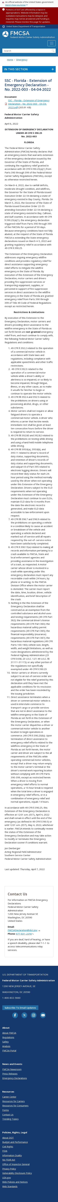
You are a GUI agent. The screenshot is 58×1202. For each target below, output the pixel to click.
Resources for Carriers (13, 1101)
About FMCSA (9, 1032)
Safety (5, 1041)
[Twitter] (24, 1015)
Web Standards (9, 1186)
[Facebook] (15, 1015)
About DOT (8, 1137)
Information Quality (12, 1155)
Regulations (8, 1037)
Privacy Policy (9, 1168)
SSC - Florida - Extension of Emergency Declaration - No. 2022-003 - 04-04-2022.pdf (28, 104)
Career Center (9, 1096)
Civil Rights (7, 1146)
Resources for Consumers (15, 1105)
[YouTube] (43, 1015)
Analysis (6, 1046)
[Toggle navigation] (51, 43)
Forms (5, 1110)
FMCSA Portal (9, 1050)
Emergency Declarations (14, 1078)
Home (10, 59)
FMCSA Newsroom (11, 1069)
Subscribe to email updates (20, 1007)
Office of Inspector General (16, 1164)
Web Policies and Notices (15, 1181)
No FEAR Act (8, 1159)
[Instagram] (34, 1015)
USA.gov (6, 1177)
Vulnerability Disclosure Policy (17, 1173)
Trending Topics (10, 1118)
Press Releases (9, 1073)
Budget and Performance (15, 1142)
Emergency (21, 59)
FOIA (4, 1150)
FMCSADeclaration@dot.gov (24, 930)
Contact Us (7, 1114)
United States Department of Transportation (25, 26)
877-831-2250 (25, 933)
